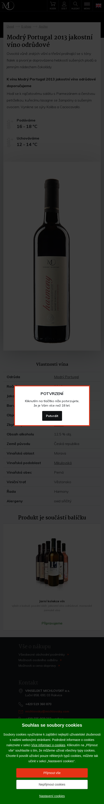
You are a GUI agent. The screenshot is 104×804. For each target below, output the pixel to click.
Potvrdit (52, 416)
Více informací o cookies (48, 745)
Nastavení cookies (52, 796)
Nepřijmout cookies (52, 784)
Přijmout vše (51, 773)
